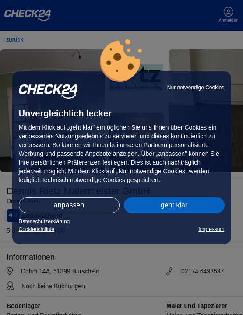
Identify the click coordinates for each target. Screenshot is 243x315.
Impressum (211, 229)
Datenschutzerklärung (44, 221)
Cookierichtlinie (36, 229)
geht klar (174, 205)
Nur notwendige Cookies (196, 87)
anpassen (69, 205)
